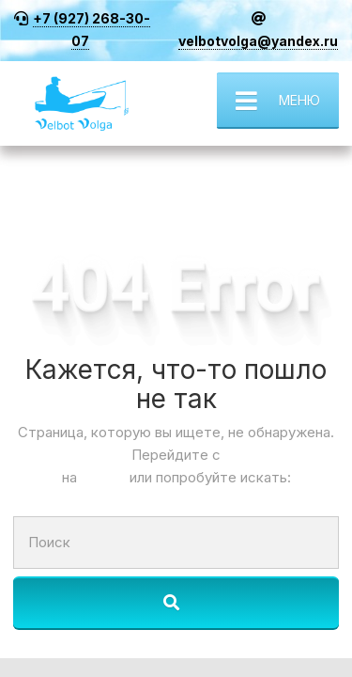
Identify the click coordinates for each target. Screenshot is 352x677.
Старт (105, 477)
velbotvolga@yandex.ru (258, 41)
